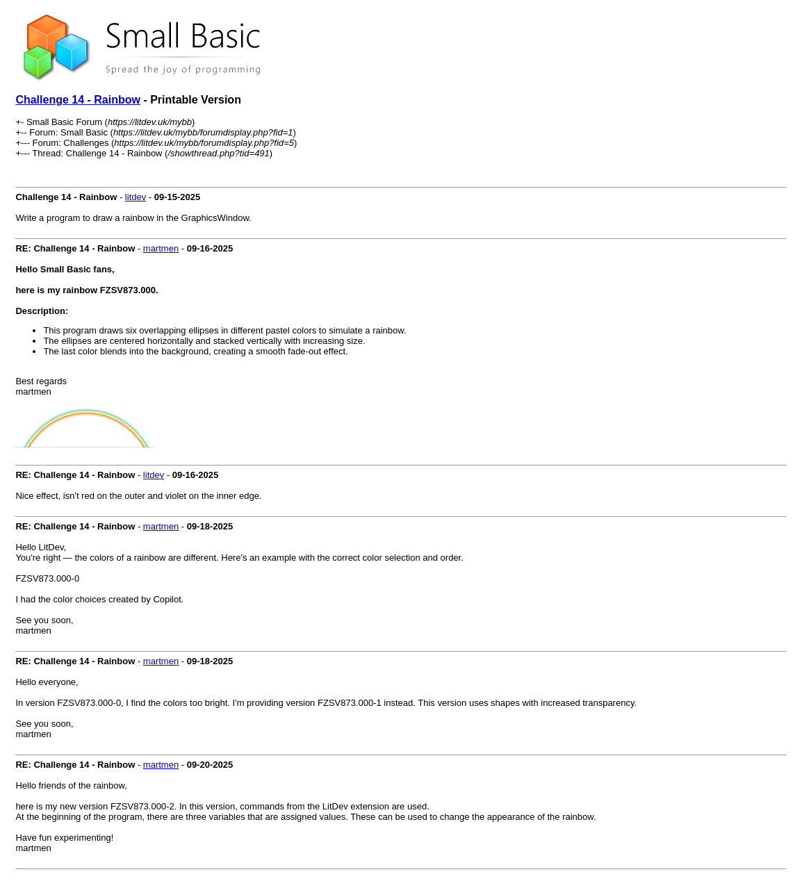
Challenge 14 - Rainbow (77, 100)
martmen (161, 248)
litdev (135, 197)
